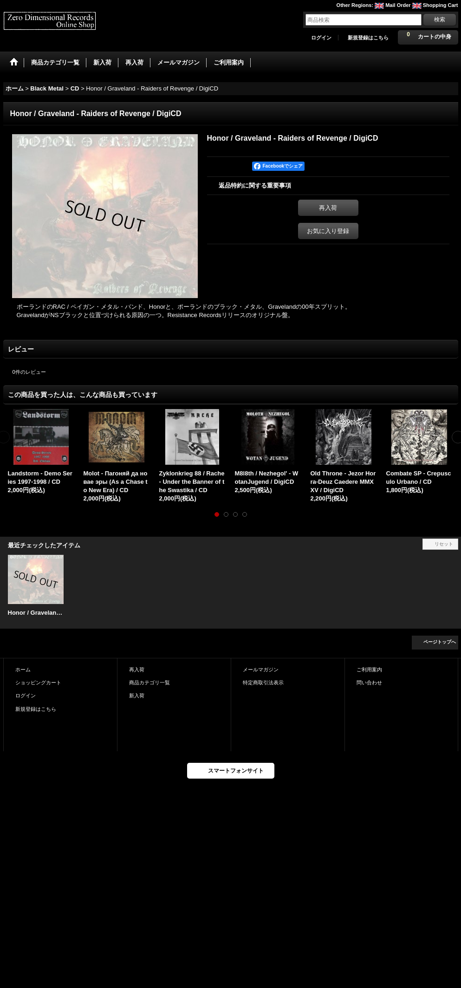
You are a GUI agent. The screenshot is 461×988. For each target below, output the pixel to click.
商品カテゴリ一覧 (149, 682)
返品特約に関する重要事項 (255, 185)
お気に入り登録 (328, 231)
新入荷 (136, 695)
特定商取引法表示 (263, 682)
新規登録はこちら (368, 37)
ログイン (321, 37)
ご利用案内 (369, 669)
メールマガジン (261, 669)
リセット (444, 543)
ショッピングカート (38, 682)
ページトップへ (439, 641)
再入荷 (328, 207)
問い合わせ (369, 682)
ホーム (23, 669)
